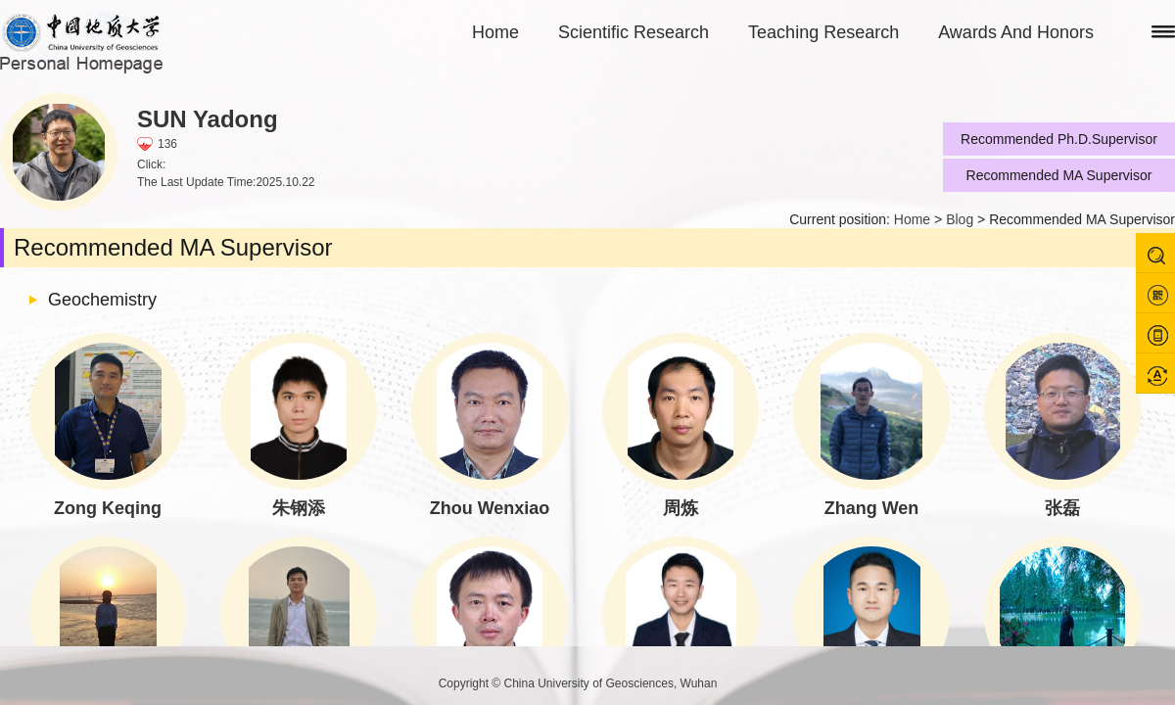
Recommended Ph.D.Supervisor (1059, 139)
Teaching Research (823, 32)
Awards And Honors (1016, 32)
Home (495, 32)
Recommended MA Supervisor (1059, 175)
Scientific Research (633, 32)
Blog (959, 219)
